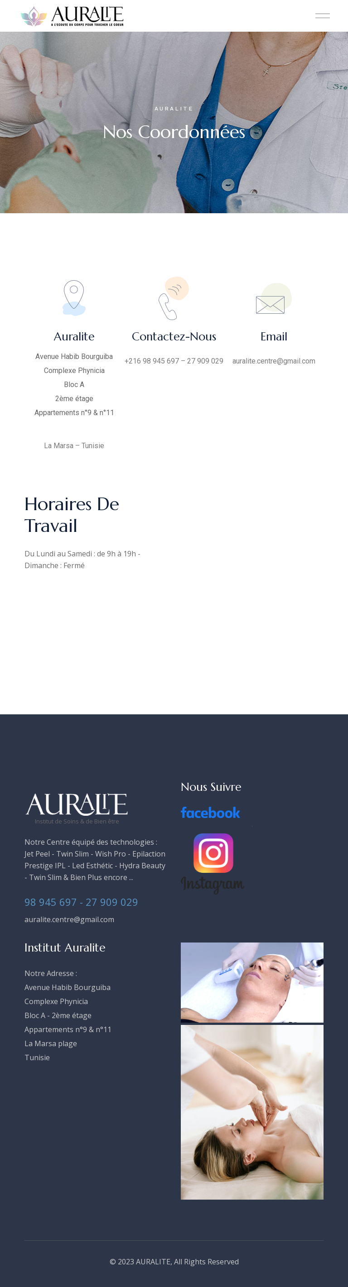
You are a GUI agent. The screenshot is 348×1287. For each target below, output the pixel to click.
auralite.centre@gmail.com (69, 919)
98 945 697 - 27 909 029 (81, 902)
